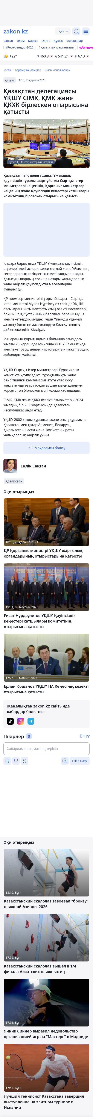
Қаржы (33, 41)
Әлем (21, 41)
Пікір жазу (79, 761)
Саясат (8, 41)
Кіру (87, 736)
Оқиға (45, 41)
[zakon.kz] (15, 31)
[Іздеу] (76, 31)
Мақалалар (74, 41)
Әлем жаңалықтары (57, 70)
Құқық (58, 41)
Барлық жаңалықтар (28, 70)
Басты (7, 70)
